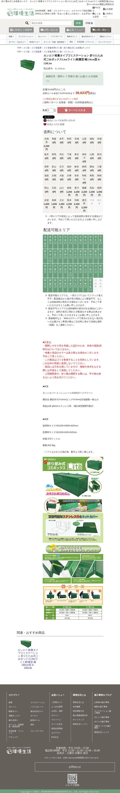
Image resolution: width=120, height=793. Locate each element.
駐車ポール (34, 42)
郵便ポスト (71, 36)
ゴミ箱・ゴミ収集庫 (32, 48)
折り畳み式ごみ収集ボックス (77, 48)
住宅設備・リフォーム (85, 42)
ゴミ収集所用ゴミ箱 (53, 48)
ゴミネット (69, 51)
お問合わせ (75, 767)
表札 (71, 42)
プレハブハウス (104, 42)
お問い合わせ (49, 30)
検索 (78, 23)
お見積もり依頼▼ (21, 30)
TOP (19, 48)
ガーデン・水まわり (16, 42)
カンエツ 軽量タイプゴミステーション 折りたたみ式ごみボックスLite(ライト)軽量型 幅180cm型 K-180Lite (28, 659)
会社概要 (108, 9)
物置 (10, 36)
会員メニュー (75, 30)
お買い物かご (101, 30)
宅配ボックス (105, 36)
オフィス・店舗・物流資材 (54, 42)
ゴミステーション (25, 36)
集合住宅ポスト (88, 36)
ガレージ (41, 36)
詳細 (88, 23)
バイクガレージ (57, 36)
